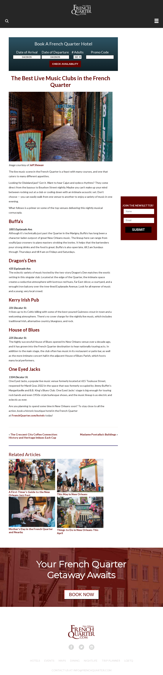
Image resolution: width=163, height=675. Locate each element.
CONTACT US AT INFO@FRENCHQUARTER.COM (81, 670)
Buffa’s (16, 221)
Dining (75, 660)
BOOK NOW (81, 594)
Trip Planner (111, 660)
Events (49, 660)
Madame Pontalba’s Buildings (98, 434)
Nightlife (90, 660)
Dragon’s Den (22, 260)
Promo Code (100, 52)
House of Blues (24, 329)
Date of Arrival (27, 52)
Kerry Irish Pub (24, 300)
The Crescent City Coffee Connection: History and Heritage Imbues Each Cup (33, 436)
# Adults (78, 52)
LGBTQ (128, 660)
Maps (62, 660)
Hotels (35, 660)
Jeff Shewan (36, 165)
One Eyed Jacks (24, 369)
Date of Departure (55, 52)
